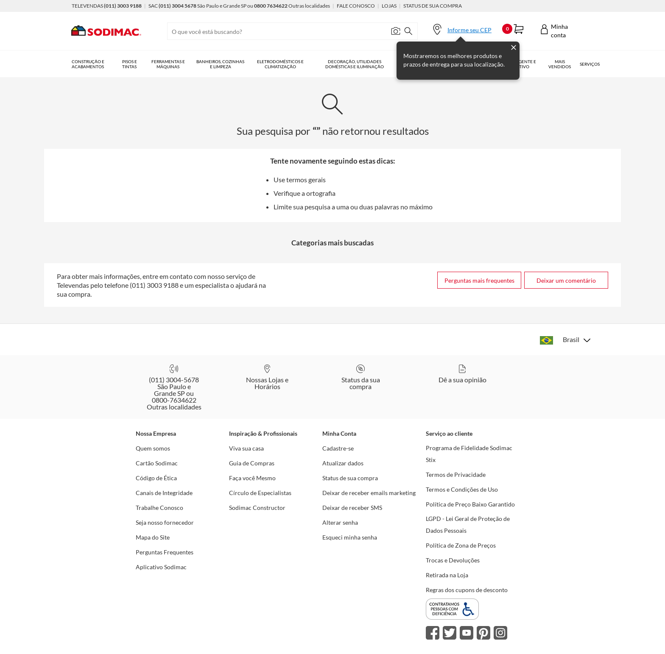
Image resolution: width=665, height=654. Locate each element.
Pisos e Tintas (129, 64)
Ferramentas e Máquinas (168, 64)
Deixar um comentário (566, 280)
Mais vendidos (559, 64)
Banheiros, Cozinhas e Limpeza (220, 64)
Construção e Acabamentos (88, 64)
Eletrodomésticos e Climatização (280, 64)
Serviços (590, 64)
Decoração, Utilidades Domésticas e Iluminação (354, 64)
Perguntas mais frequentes (479, 280)
